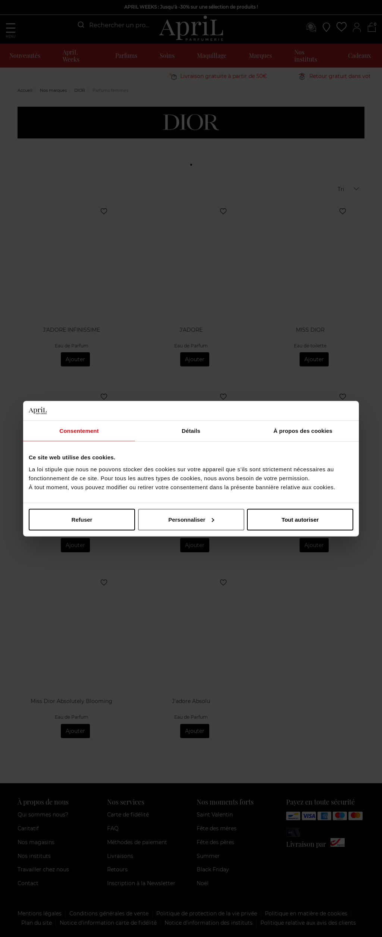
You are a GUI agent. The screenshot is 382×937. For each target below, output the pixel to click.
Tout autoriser (300, 519)
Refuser (82, 519)
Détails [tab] (191, 431)
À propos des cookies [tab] (302, 431)
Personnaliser (191, 519)
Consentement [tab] (78, 431)
